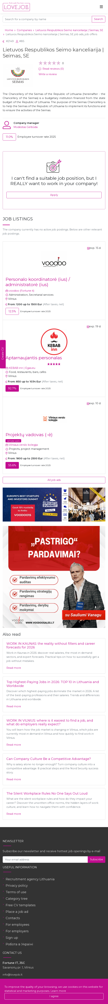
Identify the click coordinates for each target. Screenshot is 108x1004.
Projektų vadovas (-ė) (29, 434)
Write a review (48, 74)
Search (98, 19)
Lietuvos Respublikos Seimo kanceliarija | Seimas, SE (69, 30)
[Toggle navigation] (101, 6)
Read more (13, 667)
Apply (54, 195)
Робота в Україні (19, 944)
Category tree (17, 899)
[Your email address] (45, 859)
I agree (54, 996)
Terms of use (16, 892)
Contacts (13, 918)
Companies (24, 30)
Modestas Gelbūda (26, 127)
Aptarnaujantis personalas (34, 357)
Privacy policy (17, 886)
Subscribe (96, 859)
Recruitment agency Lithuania (30, 879)
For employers (17, 931)
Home (9, 30)
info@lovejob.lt (12, 974)
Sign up (12, 938)
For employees (17, 925)
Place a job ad (17, 912)
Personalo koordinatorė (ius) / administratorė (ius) (38, 282)
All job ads (54, 480)
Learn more (58, 991)
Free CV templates (21, 905)
